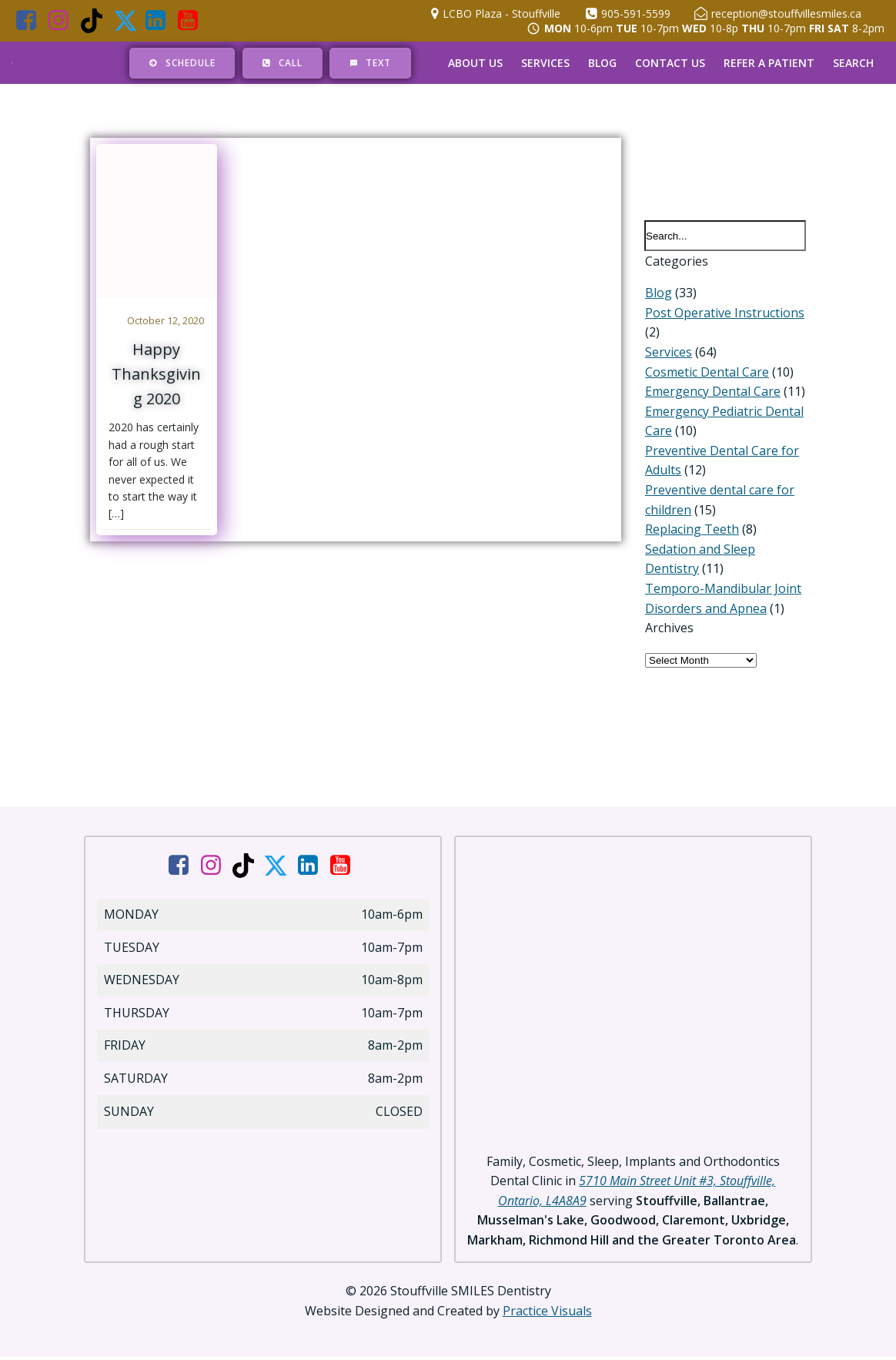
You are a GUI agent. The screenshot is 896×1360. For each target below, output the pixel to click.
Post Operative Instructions (724, 313)
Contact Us (670, 62)
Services (545, 62)
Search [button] (853, 62)
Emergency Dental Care (712, 392)
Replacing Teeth (691, 530)
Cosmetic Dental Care (706, 372)
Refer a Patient (769, 62)
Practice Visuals (547, 1313)
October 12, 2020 (166, 320)
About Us (475, 62)
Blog (602, 62)
